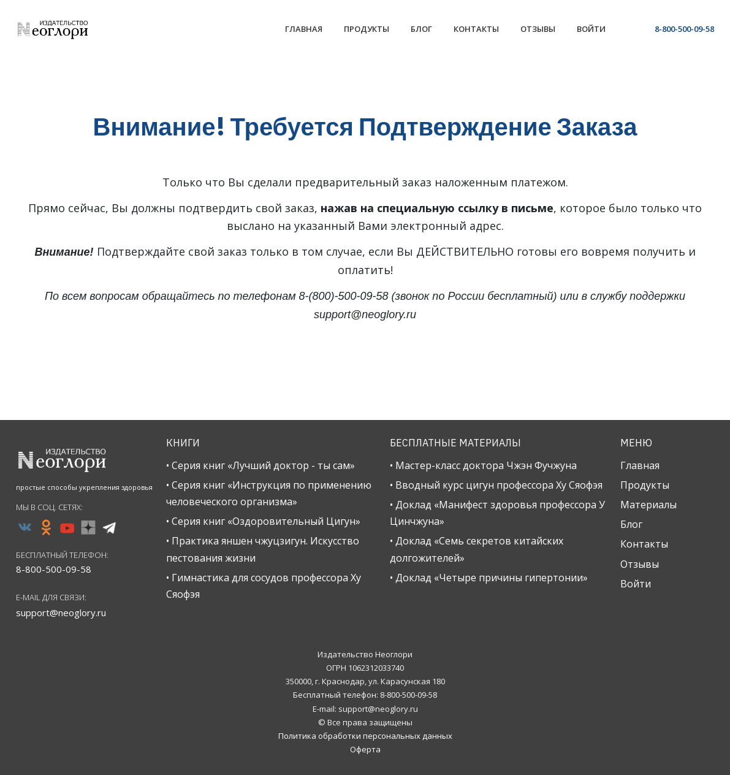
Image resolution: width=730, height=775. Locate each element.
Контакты (644, 544)
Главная (640, 465)
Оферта (365, 749)
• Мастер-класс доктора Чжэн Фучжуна (483, 465)
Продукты (644, 485)
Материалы (648, 504)
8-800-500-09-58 (684, 28)
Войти (635, 583)
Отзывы (639, 564)
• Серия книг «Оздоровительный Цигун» (263, 521)
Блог (631, 524)
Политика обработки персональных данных (365, 735)
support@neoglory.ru (61, 612)
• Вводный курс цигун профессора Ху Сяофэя (496, 485)
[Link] (304, 30)
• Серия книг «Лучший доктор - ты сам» (260, 465)
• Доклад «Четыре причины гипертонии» (489, 577)
